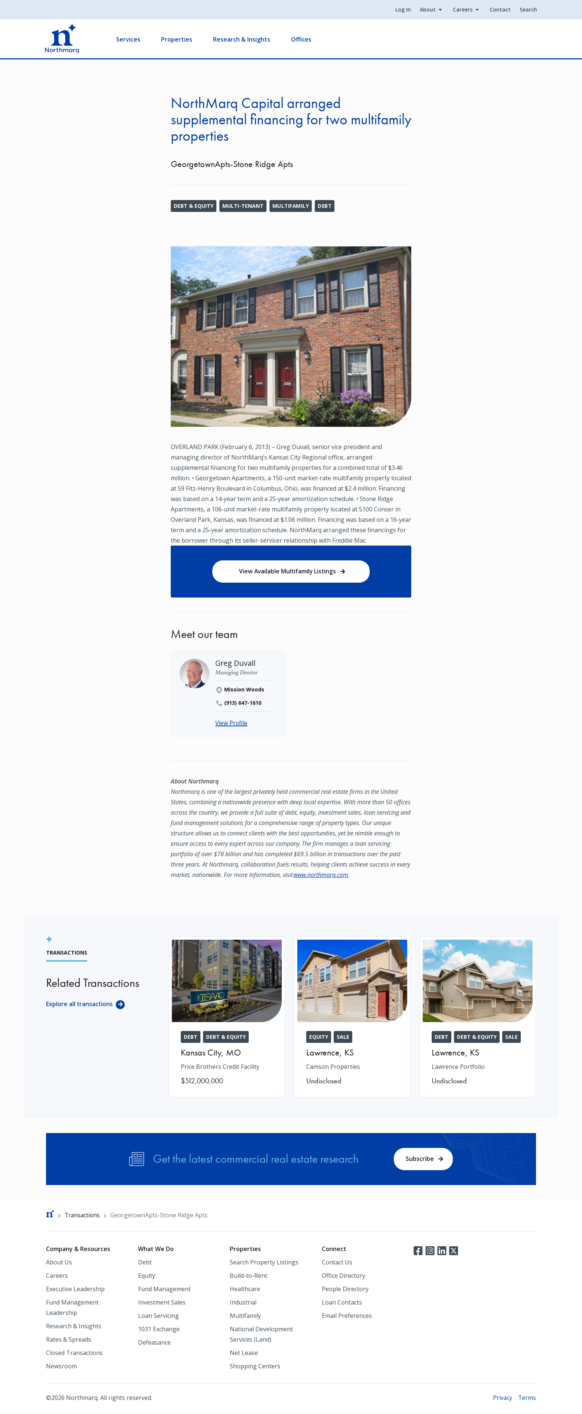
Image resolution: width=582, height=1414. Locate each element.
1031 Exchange (159, 1331)
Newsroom (61, 1368)
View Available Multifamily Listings (287, 571)
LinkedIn (441, 1252)
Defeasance (154, 1344)
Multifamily (291, 205)
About (427, 9)
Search (527, 9)
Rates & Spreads (68, 1341)
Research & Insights (242, 39)
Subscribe (419, 1160)
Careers (461, 9)
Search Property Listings (264, 1264)
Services (129, 39)
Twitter (453, 1252)
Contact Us (337, 1264)
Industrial (243, 1304)
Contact (499, 9)
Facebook (417, 1252)
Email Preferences (347, 1317)
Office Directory (343, 1277)
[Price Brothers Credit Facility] (227, 1018)
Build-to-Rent (248, 1277)
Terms (527, 1399)
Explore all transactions (80, 1005)
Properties (177, 39)
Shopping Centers (255, 1368)
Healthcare (245, 1291)
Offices (302, 39)
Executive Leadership (75, 1291)
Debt (325, 205)
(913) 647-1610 (243, 703)
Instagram (429, 1252)
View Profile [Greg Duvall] (231, 724)
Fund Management (164, 1291)
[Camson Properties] (352, 1018)
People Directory (345, 1291)
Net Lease (244, 1355)
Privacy (502, 1399)
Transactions (83, 1217)
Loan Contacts (342, 1304)
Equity (146, 1277)
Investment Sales (162, 1304)
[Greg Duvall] (235, 664)
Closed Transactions (74, 1355)
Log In (402, 9)
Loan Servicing (158, 1317)
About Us (59, 1264)
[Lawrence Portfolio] (478, 1018)
